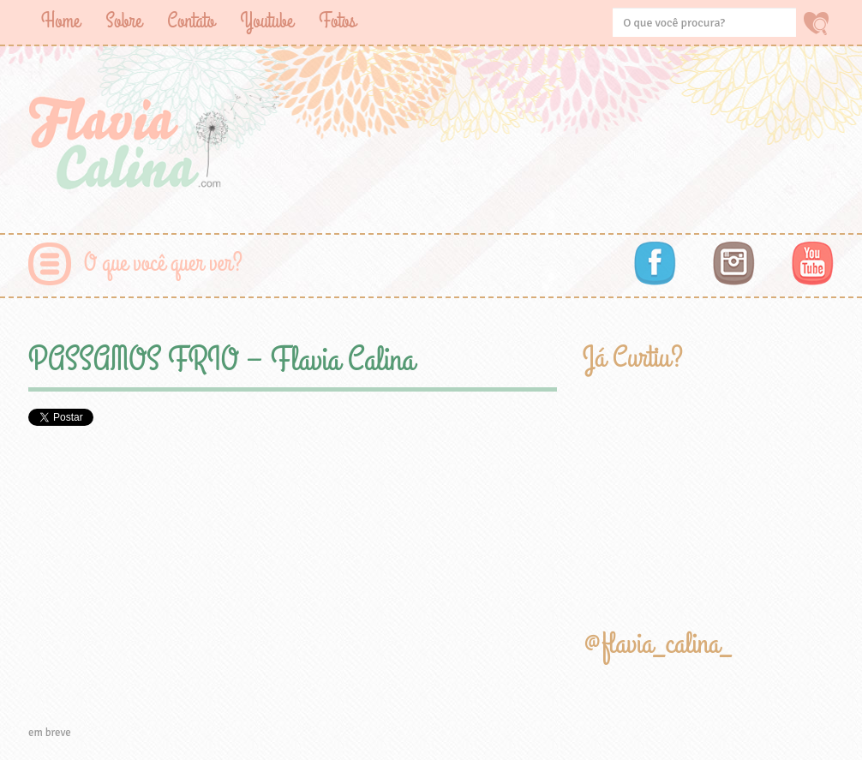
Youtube (266, 21)
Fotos (337, 21)
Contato (190, 21)
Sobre (123, 21)
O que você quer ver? (163, 263)
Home (60, 21)
